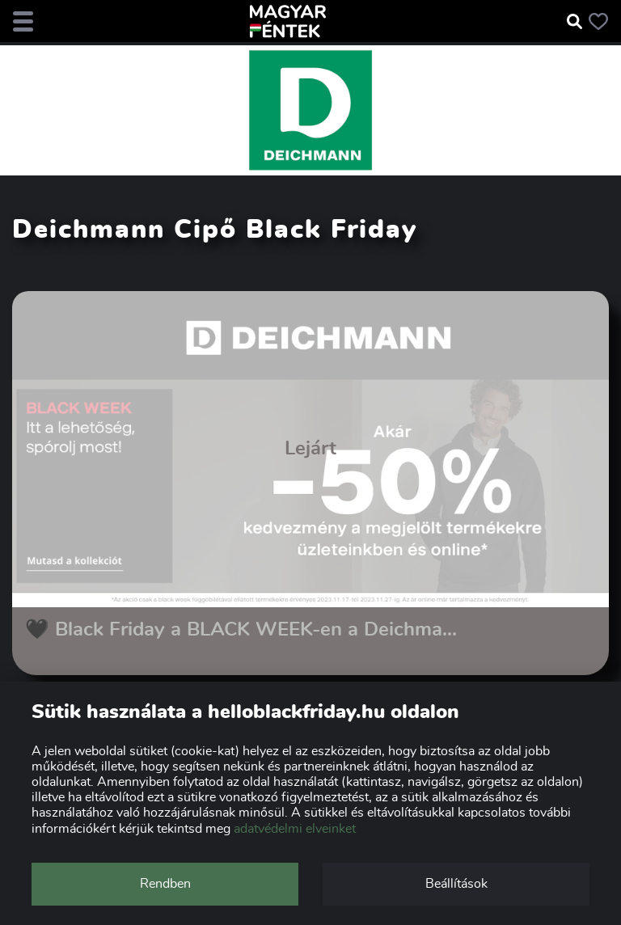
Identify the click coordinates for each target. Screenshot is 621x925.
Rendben (165, 883)
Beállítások (456, 883)
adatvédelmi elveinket (295, 828)
